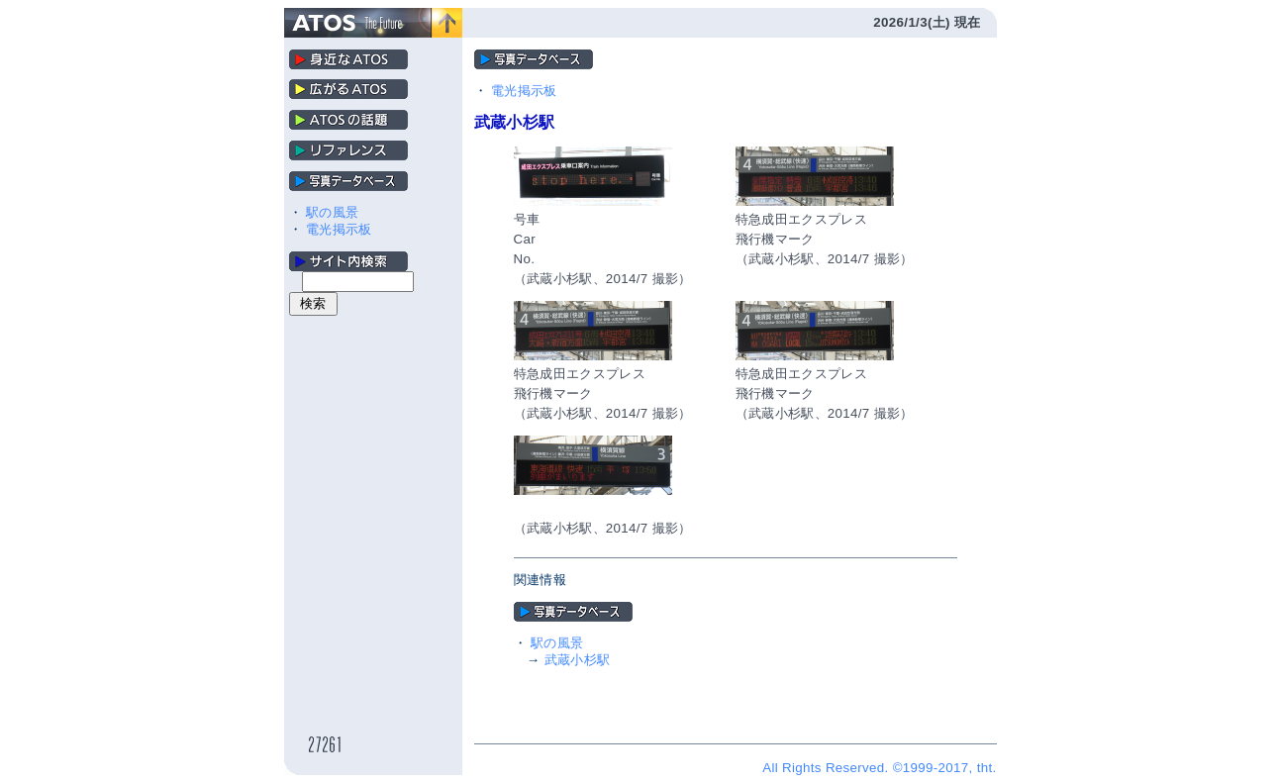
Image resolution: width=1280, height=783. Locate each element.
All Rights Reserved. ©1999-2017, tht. (879, 767)
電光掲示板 (339, 229)
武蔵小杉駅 (577, 659)
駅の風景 (332, 212)
